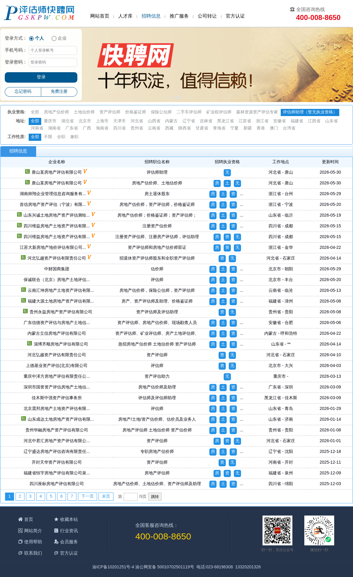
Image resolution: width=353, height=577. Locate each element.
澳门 (274, 128)
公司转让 (207, 16)
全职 (61, 137)
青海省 (219, 128)
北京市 (85, 121)
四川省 (119, 128)
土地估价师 (84, 112)
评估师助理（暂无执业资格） (310, 112)
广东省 (71, 128)
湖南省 (54, 128)
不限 (48, 137)
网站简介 (33, 530)
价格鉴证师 (135, 112)
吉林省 (206, 121)
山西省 (154, 121)
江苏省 (245, 121)
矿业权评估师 (218, 112)
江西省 (314, 121)
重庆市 (50, 121)
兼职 (74, 137)
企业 (62, 38)
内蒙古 (171, 121)
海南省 (102, 128)
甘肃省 (202, 128)
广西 (87, 128)
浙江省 (262, 121)
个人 (39, 38)
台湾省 (289, 128)
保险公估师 (161, 112)
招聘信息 (151, 16)
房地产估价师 (56, 112)
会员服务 (69, 541)
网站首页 (99, 16)
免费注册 (59, 92)
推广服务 (179, 16)
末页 (106, 496)
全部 (35, 112)
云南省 (154, 128)
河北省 (137, 121)
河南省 (37, 128)
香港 (261, 128)
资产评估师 (109, 112)
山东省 (331, 121)
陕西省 (184, 128)
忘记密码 (23, 92)
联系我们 (33, 553)
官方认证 (235, 16)
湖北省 (67, 121)
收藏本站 (69, 519)
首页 (28, 519)
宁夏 (234, 128)
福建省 (297, 121)
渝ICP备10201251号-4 (113, 567)
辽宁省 (188, 121)
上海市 (102, 121)
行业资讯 (69, 530)
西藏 (169, 128)
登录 (41, 77)
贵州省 (137, 128)
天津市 (119, 121)
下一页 (87, 496)
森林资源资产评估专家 (257, 112)
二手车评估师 (189, 112)
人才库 (125, 16)
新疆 (247, 128)
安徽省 (279, 121)
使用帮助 (33, 541)
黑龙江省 (225, 121)
